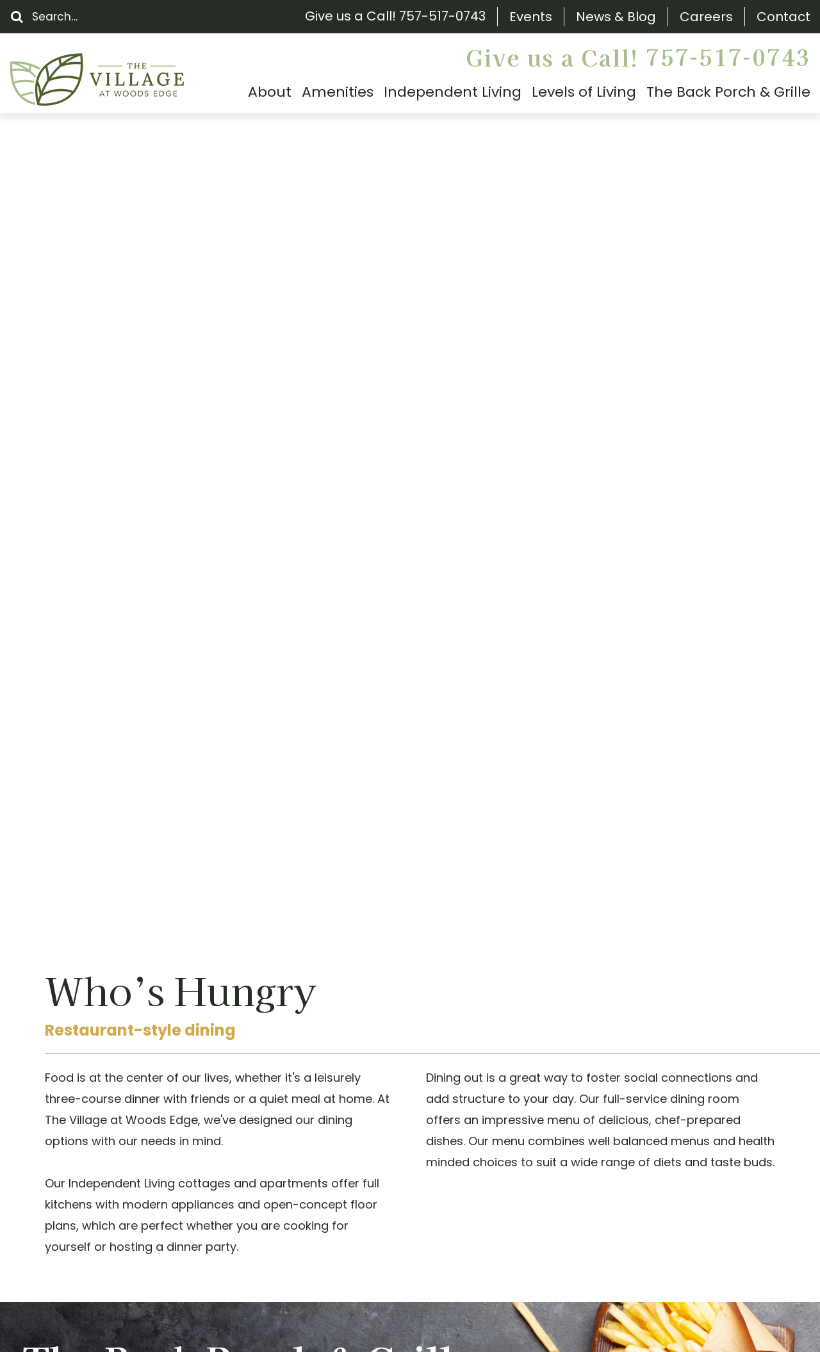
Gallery (50, 1205)
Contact (783, 17)
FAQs (45, 1138)
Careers (706, 17)
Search (50, 1026)
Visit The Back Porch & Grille (130, 737)
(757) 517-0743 (280, 1108)
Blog (42, 1183)
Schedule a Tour (375, 845)
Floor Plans (61, 1115)
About (48, 1071)
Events (530, 17)
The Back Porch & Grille (96, 1093)
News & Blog (616, 17)
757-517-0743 (442, 16)
